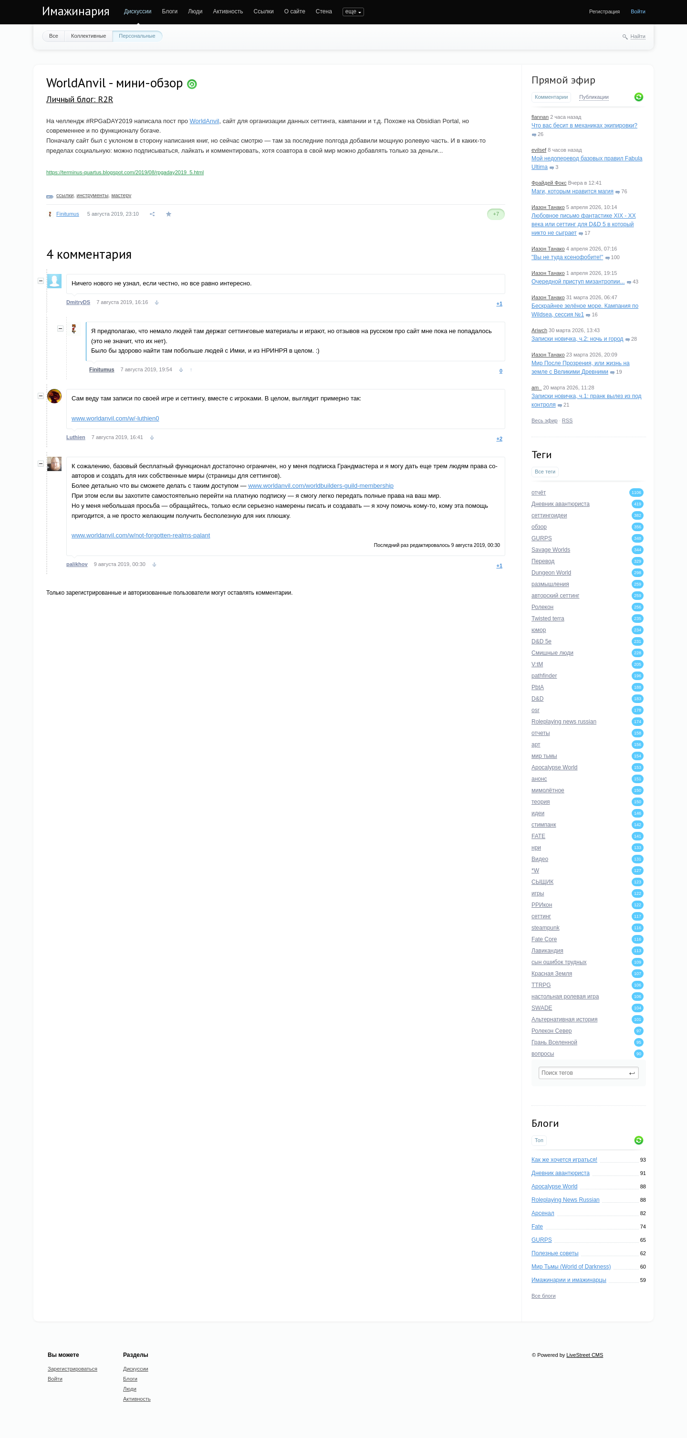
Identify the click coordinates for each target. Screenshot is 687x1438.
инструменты (92, 195)
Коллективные (88, 36)
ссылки (64, 195)
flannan (540, 117)
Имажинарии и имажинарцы (568, 1280)
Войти (638, 11)
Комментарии (551, 97)
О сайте (294, 11)
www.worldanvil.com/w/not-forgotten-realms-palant (141, 535)
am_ (536, 387)
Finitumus (67, 214)
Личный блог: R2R (79, 99)
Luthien (75, 437)
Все (53, 36)
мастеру (121, 195)
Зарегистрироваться (72, 1369)
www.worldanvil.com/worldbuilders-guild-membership (321, 485)
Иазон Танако (548, 207)
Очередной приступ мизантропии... (578, 281)
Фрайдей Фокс (548, 183)
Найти (638, 36)
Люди (195, 11)
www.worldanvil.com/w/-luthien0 (115, 418)
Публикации (594, 97)
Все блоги (543, 1296)
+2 (499, 438)
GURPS (541, 1240)
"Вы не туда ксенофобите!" (567, 257)
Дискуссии (138, 11)
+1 (499, 303)
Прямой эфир (563, 79)
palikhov (77, 564)
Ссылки (263, 11)
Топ (539, 1140)
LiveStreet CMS (584, 1355)
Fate (537, 1226)
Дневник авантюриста (560, 1173)
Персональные (137, 36)
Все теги (545, 471)
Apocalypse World (554, 1186)
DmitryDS (78, 302)
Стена (324, 11)
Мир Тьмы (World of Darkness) (571, 1266)
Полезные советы (555, 1253)
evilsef (538, 150)
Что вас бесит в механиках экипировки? (584, 125)
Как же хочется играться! (564, 1159)
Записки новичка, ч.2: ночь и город (577, 339)
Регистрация (604, 11)
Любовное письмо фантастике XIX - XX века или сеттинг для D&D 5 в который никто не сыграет (583, 224)
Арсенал (542, 1213)
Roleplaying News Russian (565, 1200)
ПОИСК (353, 11)
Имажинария (76, 11)
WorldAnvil (204, 121)
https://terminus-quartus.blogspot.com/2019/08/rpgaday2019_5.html (125, 172)
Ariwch (539, 330)
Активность (228, 11)
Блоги (170, 11)
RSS (567, 420)
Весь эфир (544, 420)
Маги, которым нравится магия (572, 191)
